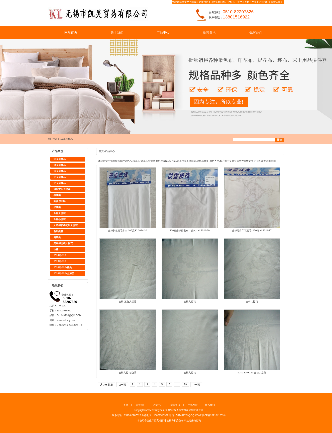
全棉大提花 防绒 (127, 372)
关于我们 (116, 32)
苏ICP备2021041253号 (213, 415)
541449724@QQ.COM (69, 315)
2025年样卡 (60, 261)
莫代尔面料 (60, 201)
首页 (101, 151)
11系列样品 (60, 165)
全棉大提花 (60, 213)
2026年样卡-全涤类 (64, 273)
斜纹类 (57, 237)
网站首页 (70, 32)
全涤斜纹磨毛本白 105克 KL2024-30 (127, 230)
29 (185, 384)
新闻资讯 (209, 32)
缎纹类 (57, 195)
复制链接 (170, 410)
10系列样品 (60, 159)
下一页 (196, 384)
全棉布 (231, 1)
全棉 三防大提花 (127, 301)
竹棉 (56, 249)
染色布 (240, 1)
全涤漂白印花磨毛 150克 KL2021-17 (252, 230)
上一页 (122, 384)
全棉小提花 (60, 219)
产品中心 (163, 32)
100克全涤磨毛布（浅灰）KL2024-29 (190, 230)
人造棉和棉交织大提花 (66, 225)
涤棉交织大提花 (62, 189)
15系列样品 (60, 177)
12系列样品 (66, 138)
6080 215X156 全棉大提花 (252, 372)
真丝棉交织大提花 (63, 243)
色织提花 (58, 231)
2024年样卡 (60, 255)
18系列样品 (60, 183)
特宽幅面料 (219, 1)
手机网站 (192, 405)
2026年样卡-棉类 (63, 267)
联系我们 (255, 32)
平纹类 (57, 207)
